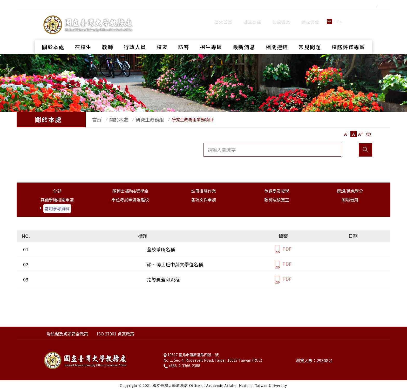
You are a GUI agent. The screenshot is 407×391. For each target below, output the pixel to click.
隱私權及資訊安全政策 (67, 334)
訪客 (183, 38)
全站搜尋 (359, 16)
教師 (107, 38)
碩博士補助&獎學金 (130, 191)
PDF (283, 249)
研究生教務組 (142, 119)
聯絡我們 (281, 17)
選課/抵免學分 (350, 191)
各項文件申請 (203, 200)
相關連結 (252, 17)
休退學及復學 (276, 191)
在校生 (83, 38)
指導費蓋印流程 (56, 279)
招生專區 (211, 38)
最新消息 (244, 38)
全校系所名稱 (54, 249)
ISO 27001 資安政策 (115, 334)
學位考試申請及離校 (130, 200)
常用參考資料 (57, 208)
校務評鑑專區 (348, 38)
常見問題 (310, 38)
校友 (162, 38)
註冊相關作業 (203, 191)
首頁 (94, 119)
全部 (57, 191)
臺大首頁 (223, 17)
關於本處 (53, 38)
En (339, 17)
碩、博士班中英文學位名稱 (68, 264)
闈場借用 (350, 200)
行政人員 (135, 38)
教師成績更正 (276, 200)
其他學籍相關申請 (57, 200)
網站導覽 (310, 17)
